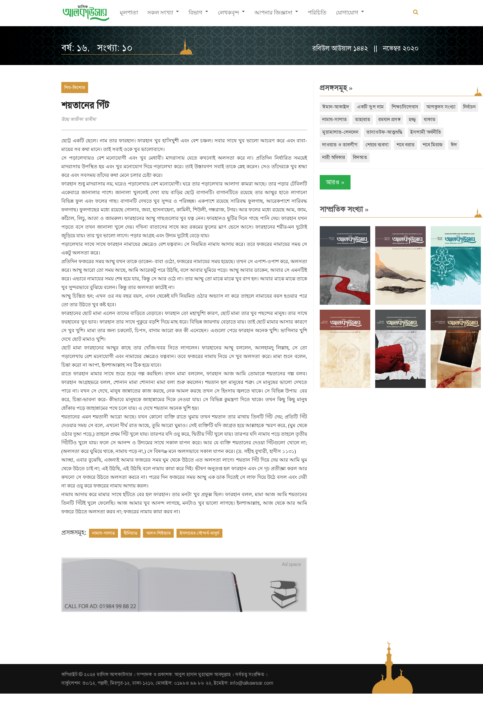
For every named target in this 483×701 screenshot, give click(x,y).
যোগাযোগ (347, 14)
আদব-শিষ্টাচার (158, 541)
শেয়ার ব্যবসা (371, 145)
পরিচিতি (317, 14)
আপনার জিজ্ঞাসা (273, 14)
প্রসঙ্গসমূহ (330, 87)
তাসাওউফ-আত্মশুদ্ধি (379, 132)
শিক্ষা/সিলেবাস (399, 107)
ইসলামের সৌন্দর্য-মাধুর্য (199, 541)
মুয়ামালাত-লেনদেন (335, 132)
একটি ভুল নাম (364, 107)
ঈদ (448, 145)
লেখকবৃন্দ (228, 14)
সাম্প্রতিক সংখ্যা (338, 209)
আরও (329, 182)
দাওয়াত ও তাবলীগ (334, 145)
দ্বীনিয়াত (130, 541)
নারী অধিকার (328, 157)
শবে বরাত (400, 145)
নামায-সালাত (103, 541)
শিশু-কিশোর (74, 87)
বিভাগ (195, 14)
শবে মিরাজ (427, 145)
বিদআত (354, 157)
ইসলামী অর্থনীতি (420, 132)
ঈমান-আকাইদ (330, 107)
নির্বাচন (323, 119)
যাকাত (444, 119)
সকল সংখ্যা (160, 14)
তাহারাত (377, 119)
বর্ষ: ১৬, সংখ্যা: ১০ (96, 48)
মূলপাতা (129, 14)
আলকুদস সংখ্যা (435, 107)
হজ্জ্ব (427, 119)
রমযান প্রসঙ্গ (404, 119)
